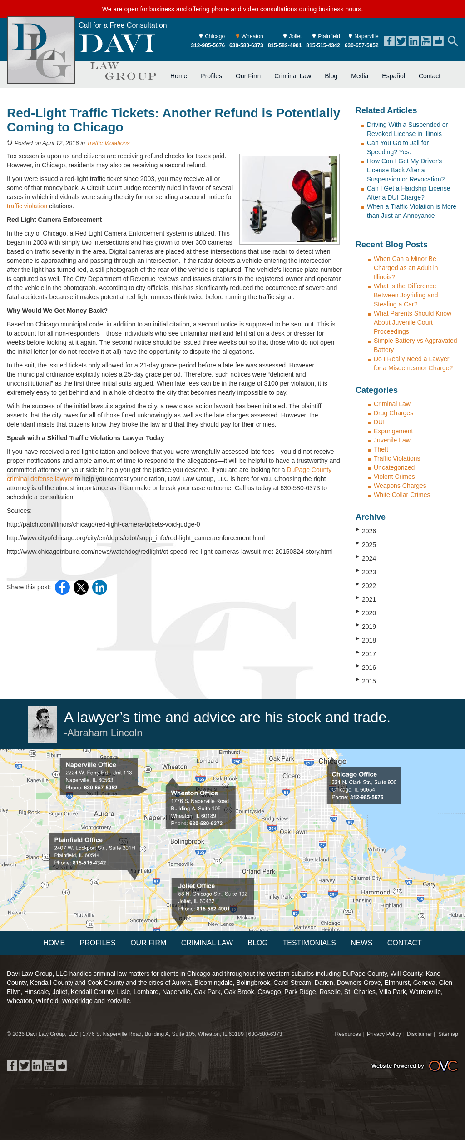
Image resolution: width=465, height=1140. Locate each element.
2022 (366, 585)
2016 (366, 667)
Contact (429, 76)
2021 (366, 599)
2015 (366, 681)
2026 (366, 531)
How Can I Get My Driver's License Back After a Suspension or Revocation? (406, 170)
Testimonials (309, 943)
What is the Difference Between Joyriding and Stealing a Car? (406, 295)
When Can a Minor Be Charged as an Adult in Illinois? (406, 268)
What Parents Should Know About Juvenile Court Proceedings (412, 322)
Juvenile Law (392, 440)
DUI (379, 422)
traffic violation (27, 206)
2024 (366, 558)
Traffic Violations (108, 143)
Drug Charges (393, 413)
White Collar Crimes (402, 494)
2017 (366, 653)
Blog (331, 76)
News (361, 943)
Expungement (393, 431)
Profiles (211, 76)
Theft (381, 449)
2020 (366, 612)
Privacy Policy (384, 1034)
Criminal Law (292, 76)
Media (359, 76)
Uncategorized (394, 467)
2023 (366, 571)
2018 (366, 640)
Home (178, 76)
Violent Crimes (394, 476)
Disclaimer (419, 1034)
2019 (366, 626)
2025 (366, 544)
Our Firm (248, 76)
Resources (348, 1034)
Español (393, 76)
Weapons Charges (400, 485)
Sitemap (448, 1034)
